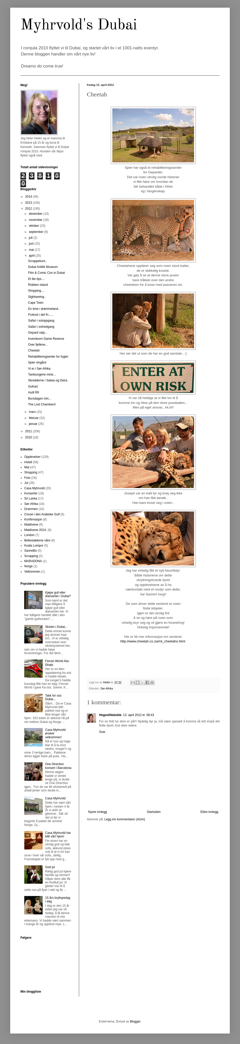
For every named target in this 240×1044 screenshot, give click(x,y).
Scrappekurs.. (37, 261)
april (32, 255)
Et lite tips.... (36, 279)
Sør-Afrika (107, 688)
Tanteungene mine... (42, 374)
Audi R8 (33, 392)
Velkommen (32, 571)
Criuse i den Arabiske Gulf (42, 514)
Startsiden (154, 812)
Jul (26, 483)
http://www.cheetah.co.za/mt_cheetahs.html (152, 641)
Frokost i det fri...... (40, 314)
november (36, 220)
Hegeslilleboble (110, 715)
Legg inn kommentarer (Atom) (124, 819)
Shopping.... (36, 290)
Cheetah (34, 350)
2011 (29, 431)
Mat (26, 467)
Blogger (135, 1021)
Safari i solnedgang (41, 326)
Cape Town (35, 302)
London (29, 535)
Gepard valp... (37, 332)
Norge (28, 566)
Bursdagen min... (39, 398)
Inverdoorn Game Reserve (46, 339)
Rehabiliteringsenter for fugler (48, 356)
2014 (29, 196)
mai (32, 250)
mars (33, 412)
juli (31, 238)
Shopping (30, 472)
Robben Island (38, 285)
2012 (29, 208)
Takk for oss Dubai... (53, 697)
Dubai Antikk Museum (43, 267)
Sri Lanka (30, 498)
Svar (102, 732)
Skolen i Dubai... (56, 627)
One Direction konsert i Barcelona (58, 765)
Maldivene (31, 524)
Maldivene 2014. (35, 530)
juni (31, 243)
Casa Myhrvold (34, 488)
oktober (34, 226)
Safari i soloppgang (41, 320)
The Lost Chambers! (42, 404)
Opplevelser (32, 457)
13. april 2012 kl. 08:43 (138, 715)
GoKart (33, 386)
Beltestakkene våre (37, 540)
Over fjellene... (38, 344)
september (36, 232)
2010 (29, 437)
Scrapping (31, 556)
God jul (50, 867)
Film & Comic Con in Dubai (46, 273)
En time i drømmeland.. (44, 309)
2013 (29, 203)
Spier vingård (37, 362)
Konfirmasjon (33, 519)
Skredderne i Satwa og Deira (47, 380)
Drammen (31, 509)
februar (34, 418)
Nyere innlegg (97, 812)
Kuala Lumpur (33, 545)
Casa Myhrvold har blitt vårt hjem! (58, 834)
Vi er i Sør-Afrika (39, 368)
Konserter (31, 493)
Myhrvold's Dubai (78, 25)
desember (36, 213)
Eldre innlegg (209, 812)
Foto (27, 478)
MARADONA (33, 561)
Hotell (28, 462)
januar (33, 424)
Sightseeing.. (37, 297)
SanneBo (30, 550)
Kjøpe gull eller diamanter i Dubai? (58, 594)
